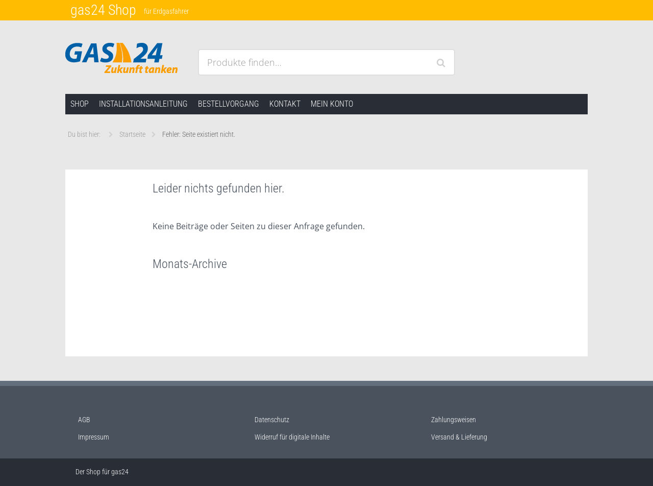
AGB (84, 420)
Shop (79, 104)
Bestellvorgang (228, 104)
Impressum (93, 437)
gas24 (120, 472)
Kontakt (284, 104)
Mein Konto (332, 104)
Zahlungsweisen (453, 420)
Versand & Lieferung (459, 437)
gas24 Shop (103, 10)
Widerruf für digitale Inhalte (292, 437)
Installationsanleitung (143, 104)
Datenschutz (272, 420)
